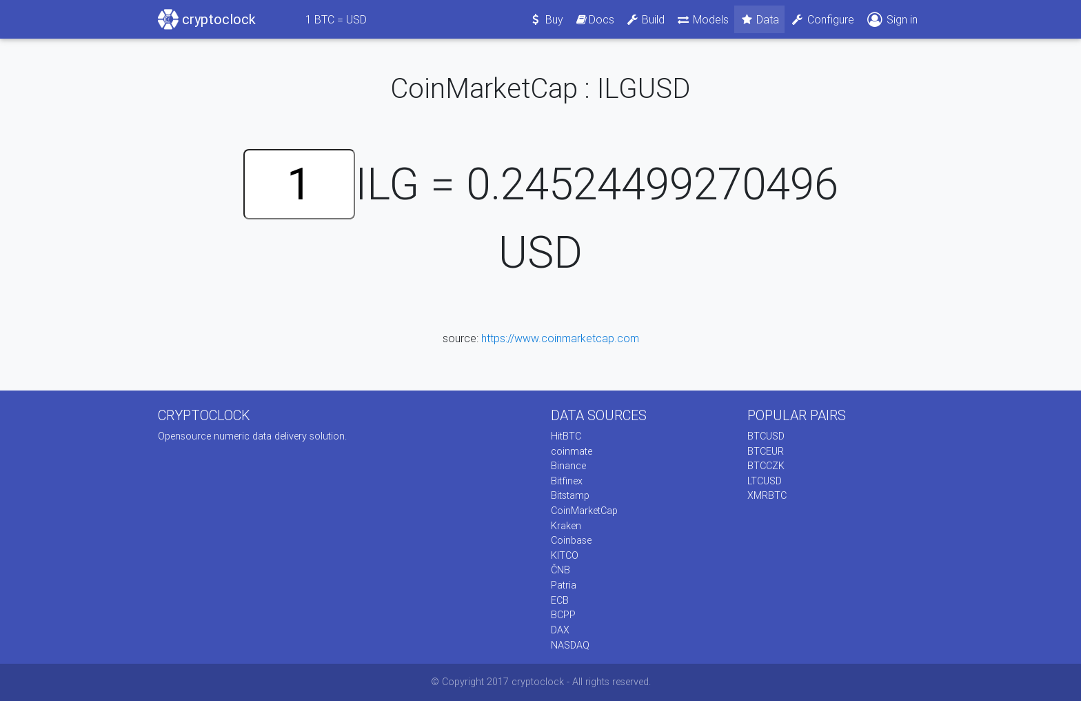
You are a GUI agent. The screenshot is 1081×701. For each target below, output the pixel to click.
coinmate (571, 451)
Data (760, 19)
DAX (560, 630)
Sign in (891, 19)
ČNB (560, 570)
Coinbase (571, 540)
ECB (560, 600)
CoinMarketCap (584, 510)
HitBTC (566, 436)
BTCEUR (765, 451)
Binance (568, 466)
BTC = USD (336, 19)
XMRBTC (767, 495)
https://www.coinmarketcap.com (560, 338)
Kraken (566, 526)
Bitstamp (570, 495)
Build (645, 19)
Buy (546, 19)
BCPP (563, 615)
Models (702, 19)
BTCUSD (766, 436)
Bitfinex (567, 481)
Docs (594, 19)
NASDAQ (570, 645)
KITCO (564, 555)
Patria (563, 585)
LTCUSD (764, 481)
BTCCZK (766, 466)
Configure (822, 19)
